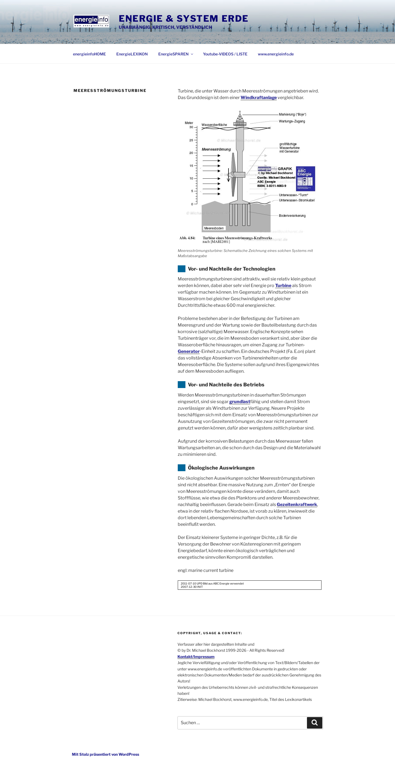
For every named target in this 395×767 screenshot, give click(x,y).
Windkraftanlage (259, 97)
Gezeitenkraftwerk (297, 504)
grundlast (239, 401)
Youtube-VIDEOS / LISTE (225, 54)
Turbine (283, 285)
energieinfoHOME (89, 54)
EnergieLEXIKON (132, 54)
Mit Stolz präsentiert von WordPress (105, 754)
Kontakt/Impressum (196, 656)
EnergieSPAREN (176, 54)
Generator (189, 351)
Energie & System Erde (184, 18)
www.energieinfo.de (276, 54)
